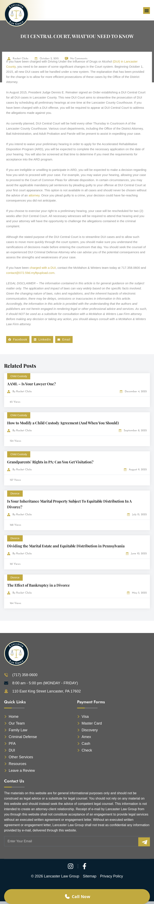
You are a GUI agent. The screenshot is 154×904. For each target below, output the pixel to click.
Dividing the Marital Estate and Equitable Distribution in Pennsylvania (66, 545)
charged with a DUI (43, 267)
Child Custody (18, 376)
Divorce (14, 493)
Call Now (77, 896)
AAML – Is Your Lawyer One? (31, 383)
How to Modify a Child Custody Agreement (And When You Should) (63, 422)
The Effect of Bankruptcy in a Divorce (38, 585)
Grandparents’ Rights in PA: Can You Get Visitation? (50, 461)
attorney (34, 195)
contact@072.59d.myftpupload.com (30, 272)
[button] (146, 10)
